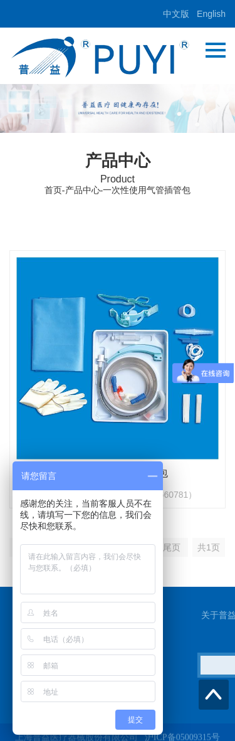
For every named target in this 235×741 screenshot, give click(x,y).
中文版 (176, 14)
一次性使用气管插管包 (147, 190)
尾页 (171, 553)
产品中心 (82, 190)
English (211, 14)
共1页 (208, 553)
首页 (53, 190)
